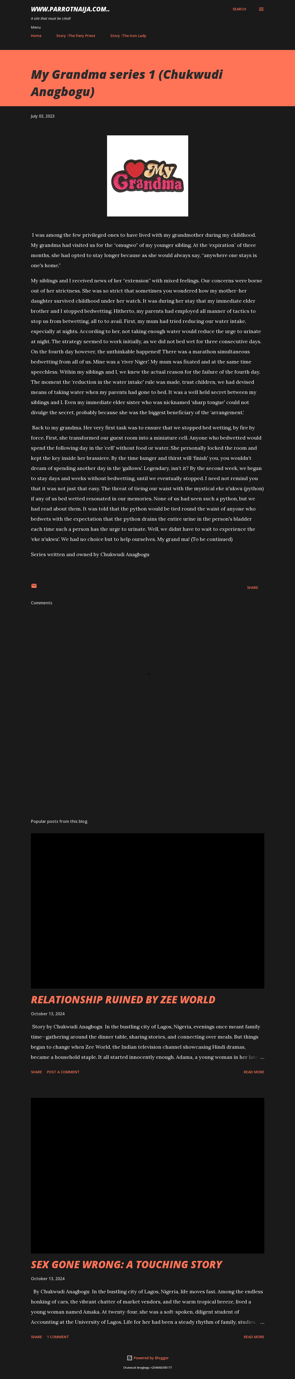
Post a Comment (63, 1071)
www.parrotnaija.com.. (70, 9)
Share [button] (252, 587)
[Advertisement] (147, 774)
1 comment (58, 1336)
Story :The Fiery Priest (75, 35)
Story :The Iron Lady (128, 35)
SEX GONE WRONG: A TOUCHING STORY (126, 1264)
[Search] (239, 9)
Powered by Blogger (148, 1357)
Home (36, 35)
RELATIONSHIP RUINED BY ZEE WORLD (123, 999)
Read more (254, 1071)
